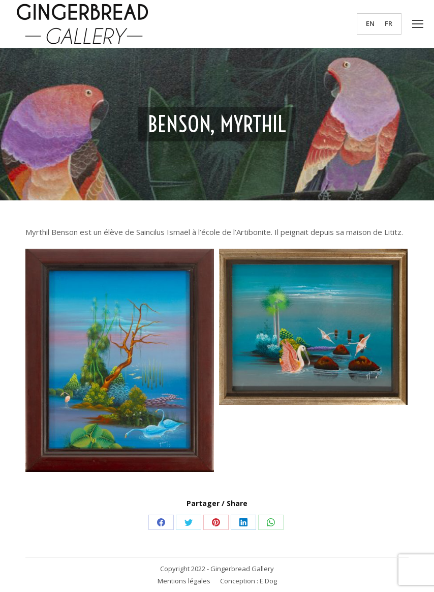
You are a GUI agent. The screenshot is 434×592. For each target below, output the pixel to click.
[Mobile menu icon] (418, 24)
